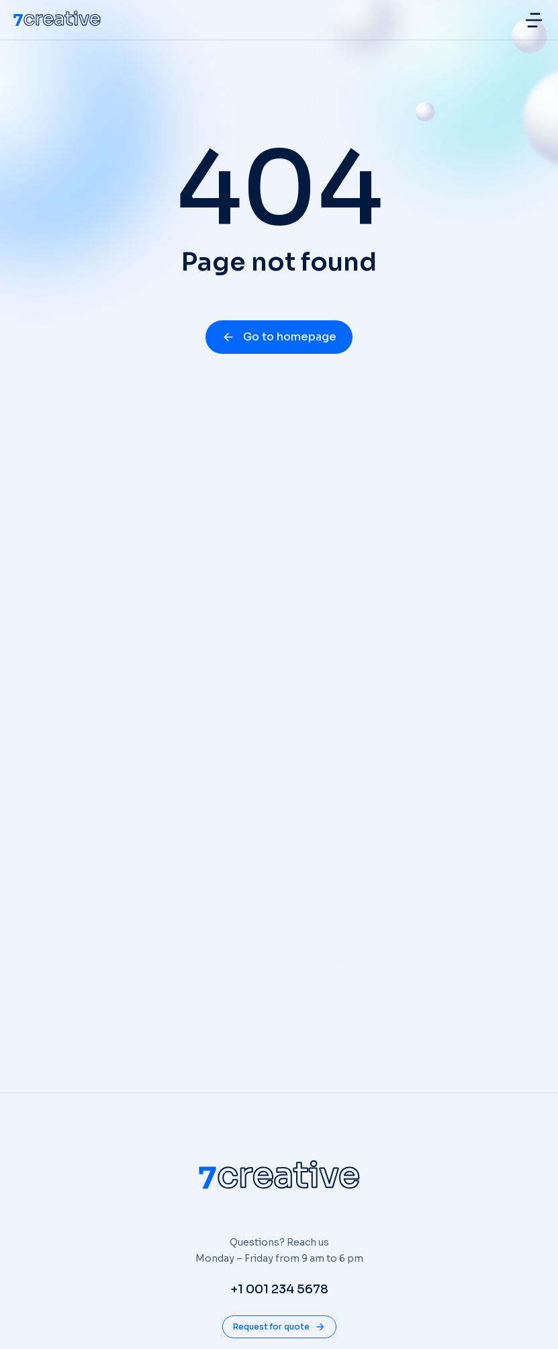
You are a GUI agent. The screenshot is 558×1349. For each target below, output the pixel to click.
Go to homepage (279, 337)
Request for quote (279, 1326)
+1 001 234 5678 (279, 1289)
